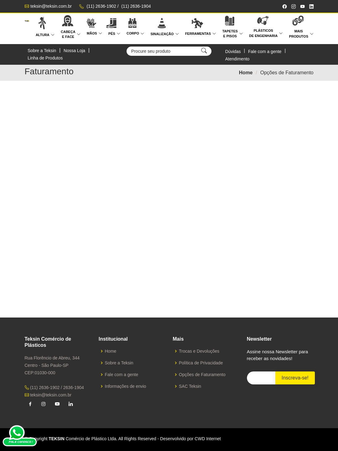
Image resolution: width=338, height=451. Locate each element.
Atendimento (237, 58)
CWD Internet (208, 438)
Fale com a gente (265, 51)
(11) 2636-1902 (101, 6)
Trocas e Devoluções (199, 351)
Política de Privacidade (201, 363)
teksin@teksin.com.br (51, 6)
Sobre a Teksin (42, 50)
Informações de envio (125, 386)
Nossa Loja (74, 50)
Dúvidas (233, 51)
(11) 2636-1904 (136, 6)
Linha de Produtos (45, 57)
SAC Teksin (190, 386)
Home (245, 72)
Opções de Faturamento (202, 374)
